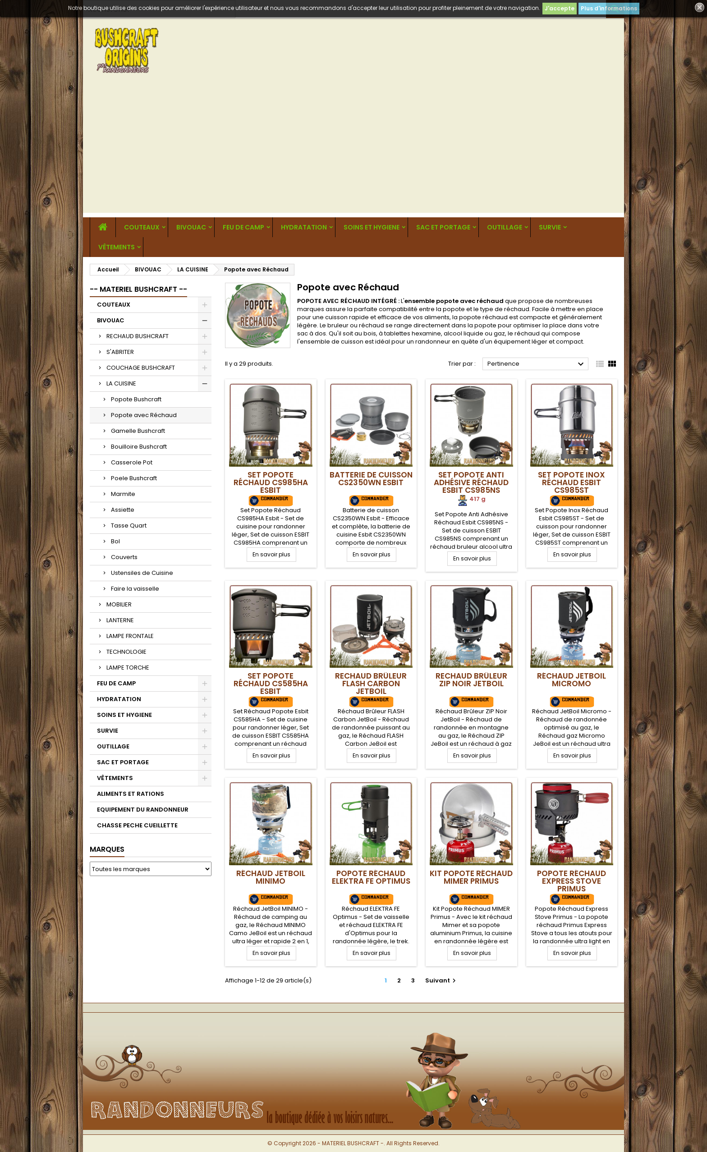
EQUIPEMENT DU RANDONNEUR (142, 809)
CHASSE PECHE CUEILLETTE (137, 825)
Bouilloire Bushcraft (139, 446)
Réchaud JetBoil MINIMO (270, 877)
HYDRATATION (304, 227)
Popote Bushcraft (136, 399)
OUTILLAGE (504, 227)
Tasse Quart (129, 525)
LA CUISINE (121, 383)
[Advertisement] (353, 150)
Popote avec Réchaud (144, 415)
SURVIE (550, 227)
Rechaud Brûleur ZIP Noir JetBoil (471, 679)
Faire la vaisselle (135, 588)
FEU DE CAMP (243, 227)
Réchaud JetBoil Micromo (571, 679)
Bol (115, 541)
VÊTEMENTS (116, 247)
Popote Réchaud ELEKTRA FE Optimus (371, 877)
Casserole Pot (131, 462)
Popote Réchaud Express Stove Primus (571, 881)
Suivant (441, 980)
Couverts (124, 557)
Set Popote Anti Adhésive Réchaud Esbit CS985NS (471, 482)
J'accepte (559, 8)
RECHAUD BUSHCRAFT (137, 336)
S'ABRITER (120, 352)
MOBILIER (119, 604)
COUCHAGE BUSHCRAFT (140, 367)
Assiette (122, 509)
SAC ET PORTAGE (443, 227)
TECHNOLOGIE (126, 651)
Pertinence (536, 364)
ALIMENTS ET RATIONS (130, 793)
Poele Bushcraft (134, 478)
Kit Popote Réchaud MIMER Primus (471, 877)
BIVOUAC (191, 227)
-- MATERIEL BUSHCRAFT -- (138, 289)
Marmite (123, 494)
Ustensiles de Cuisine (142, 573)
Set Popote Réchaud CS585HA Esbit (271, 683)
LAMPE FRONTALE (130, 636)
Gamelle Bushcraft (138, 431)
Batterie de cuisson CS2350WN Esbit (371, 478)
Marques (107, 849)
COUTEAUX (142, 227)
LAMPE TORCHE (127, 667)
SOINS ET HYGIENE (371, 227)
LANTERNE (120, 620)
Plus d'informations (609, 8)
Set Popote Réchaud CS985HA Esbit (271, 482)
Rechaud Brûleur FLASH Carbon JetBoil (371, 683)
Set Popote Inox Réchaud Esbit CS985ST (571, 482)
